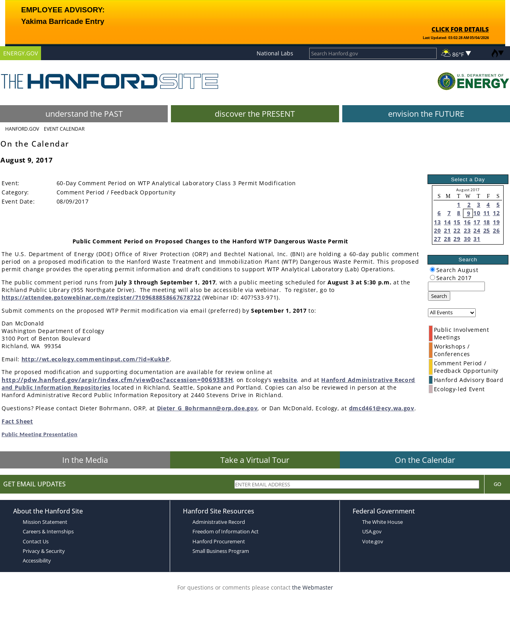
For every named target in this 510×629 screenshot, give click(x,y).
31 (476, 239)
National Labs (275, 53)
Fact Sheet (17, 421)
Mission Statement (45, 521)
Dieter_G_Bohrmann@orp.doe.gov (207, 408)
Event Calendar (64, 128)
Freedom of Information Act (225, 531)
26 (496, 230)
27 (437, 239)
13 (437, 222)
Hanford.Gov (22, 128)
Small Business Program (220, 551)
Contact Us (36, 541)
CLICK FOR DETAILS (460, 29)
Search (439, 296)
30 (467, 239)
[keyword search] (456, 286)
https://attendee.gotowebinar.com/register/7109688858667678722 (101, 297)
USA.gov (372, 531)
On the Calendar (425, 460)
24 (476, 230)
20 (437, 230)
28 (447, 239)
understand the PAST (84, 113)
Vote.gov (372, 541)
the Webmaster (312, 587)
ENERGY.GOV (20, 53)
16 (467, 222)
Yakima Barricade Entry (62, 21)
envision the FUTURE (426, 113)
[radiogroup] (432, 269)
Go (497, 484)
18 (486, 222)
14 (447, 222)
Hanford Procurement (218, 541)
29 (456, 239)
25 (486, 230)
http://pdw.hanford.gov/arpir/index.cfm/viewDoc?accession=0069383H (117, 380)
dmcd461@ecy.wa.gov (381, 408)
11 (486, 213)
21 (447, 230)
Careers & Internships (48, 531)
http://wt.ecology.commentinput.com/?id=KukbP (96, 359)
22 (456, 230)
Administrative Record (218, 521)
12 (496, 213)
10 (476, 213)
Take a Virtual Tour (254, 460)
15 (456, 222)
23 (467, 230)
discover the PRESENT (255, 113)
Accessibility (37, 560)
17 (476, 222)
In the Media (85, 460)
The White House (382, 521)
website (285, 380)
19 (496, 222)
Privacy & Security (44, 551)
